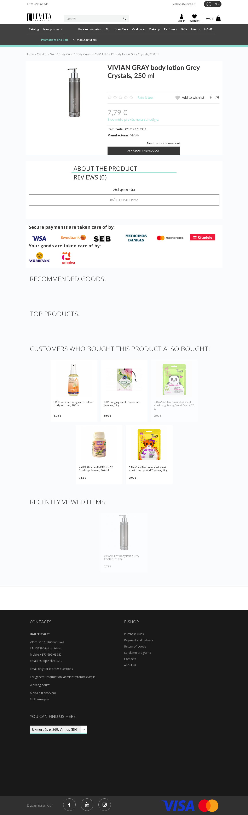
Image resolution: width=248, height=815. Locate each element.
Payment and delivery (138, 640)
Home (30, 54)
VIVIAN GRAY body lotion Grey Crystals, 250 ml (121, 557)
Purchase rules (134, 634)
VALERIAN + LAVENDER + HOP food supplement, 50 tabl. (96, 469)
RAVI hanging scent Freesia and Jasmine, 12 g (122, 404)
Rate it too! (146, 97)
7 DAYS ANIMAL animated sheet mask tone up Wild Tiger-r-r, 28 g (148, 469)
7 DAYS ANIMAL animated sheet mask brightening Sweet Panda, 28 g (174, 405)
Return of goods (135, 646)
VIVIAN (134, 135)
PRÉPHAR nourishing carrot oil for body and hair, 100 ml (73, 404)
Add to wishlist (189, 97)
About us (130, 665)
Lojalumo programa (137, 653)
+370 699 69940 (37, 4)
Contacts (130, 659)
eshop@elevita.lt (184, 4)
